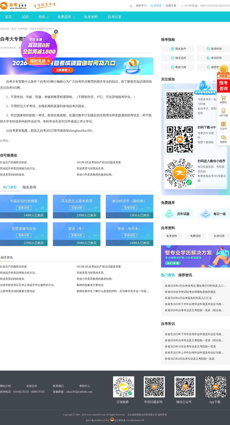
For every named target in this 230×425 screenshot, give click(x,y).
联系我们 (58, 386)
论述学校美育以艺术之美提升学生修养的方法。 (28, 285)
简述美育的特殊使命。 (13, 174)
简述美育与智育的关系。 (91, 168)
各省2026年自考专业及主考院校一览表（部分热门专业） (195, 310)
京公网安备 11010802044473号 (127, 420)
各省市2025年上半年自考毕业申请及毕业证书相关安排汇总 (195, 352)
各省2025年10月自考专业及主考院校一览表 (190, 346)
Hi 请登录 (156, 5)
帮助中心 (84, 386)
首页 (8, 17)
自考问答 (115, 17)
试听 (25, 17)
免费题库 (66, 17)
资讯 (43, 17)
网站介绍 (5, 386)
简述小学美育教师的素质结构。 (95, 174)
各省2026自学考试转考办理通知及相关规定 (190, 291)
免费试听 (195, 236)
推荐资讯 (185, 275)
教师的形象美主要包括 (90, 285)
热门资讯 (168, 275)
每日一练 (220, 214)
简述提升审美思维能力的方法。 (19, 168)
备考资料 (91, 17)
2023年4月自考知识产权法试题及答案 (99, 162)
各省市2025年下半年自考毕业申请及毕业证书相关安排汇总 (195, 304)
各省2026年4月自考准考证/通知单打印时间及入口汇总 (195, 285)
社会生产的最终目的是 (13, 162)
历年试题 (183, 214)
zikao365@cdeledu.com (79, 391)
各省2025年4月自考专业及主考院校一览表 (189, 358)
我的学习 (141, 5)
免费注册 (171, 5)
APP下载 (223, 115)
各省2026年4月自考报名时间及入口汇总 (188, 298)
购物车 (223, 102)
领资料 (223, 142)
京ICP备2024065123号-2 (98, 420)
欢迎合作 (31, 386)
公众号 (223, 128)
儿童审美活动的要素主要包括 (17, 291)
